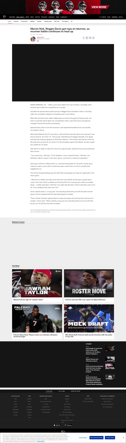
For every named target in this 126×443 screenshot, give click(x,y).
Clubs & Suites (67, 409)
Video (15, 401)
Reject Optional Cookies (96, 437)
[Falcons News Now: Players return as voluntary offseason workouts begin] (37, 321)
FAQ (67, 417)
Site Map (15, 414)
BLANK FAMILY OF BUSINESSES (107, 396)
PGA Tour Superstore (107, 406)
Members (67, 398)
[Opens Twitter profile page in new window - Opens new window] (38, 41)
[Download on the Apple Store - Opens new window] (57, 425)
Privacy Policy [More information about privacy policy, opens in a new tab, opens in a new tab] (41, 441)
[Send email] (90, 38)
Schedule (29, 398)
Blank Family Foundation (107, 398)
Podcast (15, 406)
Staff (29, 417)
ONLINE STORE (88, 398)
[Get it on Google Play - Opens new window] (68, 426)
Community (15, 412)
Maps (46, 398)
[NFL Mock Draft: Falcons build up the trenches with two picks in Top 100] (89, 321)
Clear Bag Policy (45, 406)
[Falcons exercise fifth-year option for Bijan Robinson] (89, 285)
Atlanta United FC (107, 401)
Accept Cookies (110, 437)
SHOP (88, 396)
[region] (63, 438)
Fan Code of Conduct (46, 409)
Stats (29, 404)
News (15, 398)
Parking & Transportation (45, 401)
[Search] (100, 17)
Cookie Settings (83, 437)
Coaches (29, 414)
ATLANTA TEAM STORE (88, 401)
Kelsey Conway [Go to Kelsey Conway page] (40, 37)
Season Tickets (67, 404)
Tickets (67, 401)
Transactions (29, 409)
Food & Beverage (46, 412)
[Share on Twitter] (87, 38)
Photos (15, 404)
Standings (29, 412)
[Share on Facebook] (83, 38)
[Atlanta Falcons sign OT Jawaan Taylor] (37, 285)
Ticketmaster (67, 406)
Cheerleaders (15, 409)
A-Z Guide (46, 404)
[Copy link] (93, 38)
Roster (29, 401)
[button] (100, 350)
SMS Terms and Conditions (67, 420)
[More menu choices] (69, 17)
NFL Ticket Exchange (67, 412)
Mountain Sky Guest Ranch (107, 404)
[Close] (123, 437)
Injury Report (29, 406)
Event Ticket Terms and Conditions (67, 414)
